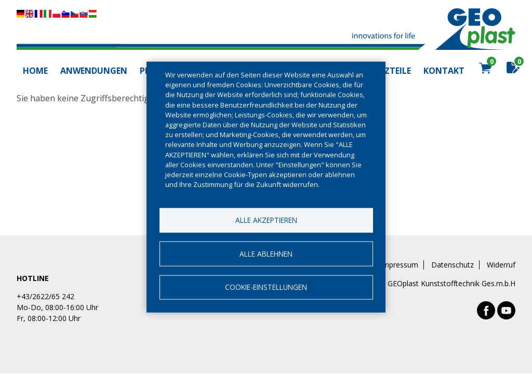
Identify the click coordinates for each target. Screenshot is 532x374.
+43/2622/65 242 (45, 296)
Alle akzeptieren (266, 219)
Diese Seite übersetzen (57, 14)
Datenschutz (452, 265)
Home (35, 70)
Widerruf (501, 265)
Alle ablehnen (266, 253)
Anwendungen (93, 70)
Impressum (399, 265)
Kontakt (443, 70)
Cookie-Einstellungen (266, 287)
